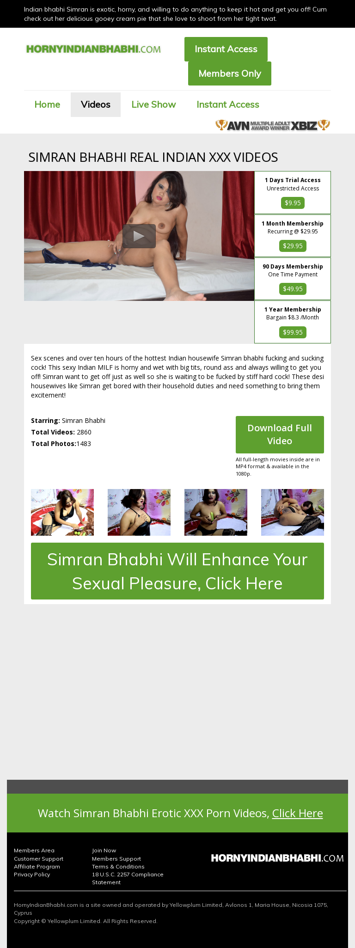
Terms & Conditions (118, 866)
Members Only (229, 73)
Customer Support (38, 858)
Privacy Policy (32, 874)
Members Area (34, 850)
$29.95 (293, 245)
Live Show (153, 104)
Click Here (297, 812)
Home (47, 104)
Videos (95, 104)
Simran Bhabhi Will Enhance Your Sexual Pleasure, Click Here (177, 571)
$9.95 (293, 202)
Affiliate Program (37, 866)
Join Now (104, 850)
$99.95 (293, 332)
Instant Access (226, 49)
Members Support (116, 858)
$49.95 (293, 288)
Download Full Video (279, 434)
